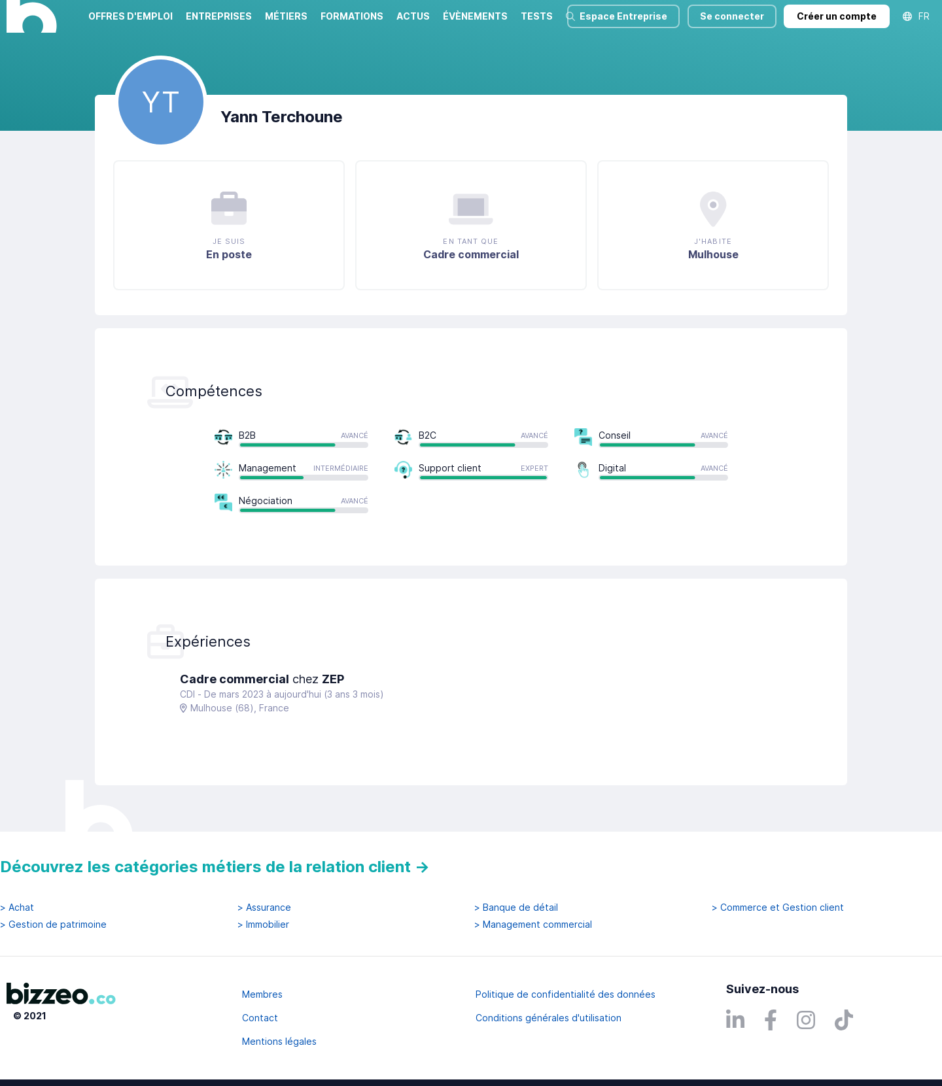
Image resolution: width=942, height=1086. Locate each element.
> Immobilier (263, 924)
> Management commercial (533, 924)
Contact (260, 1017)
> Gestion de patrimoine (53, 924)
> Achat (17, 907)
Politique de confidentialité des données (565, 994)
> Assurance (264, 907)
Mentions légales (279, 1041)
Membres (262, 994)
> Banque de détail (516, 907)
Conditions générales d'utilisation (548, 1017)
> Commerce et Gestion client (778, 907)
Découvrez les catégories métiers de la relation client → (215, 866)
